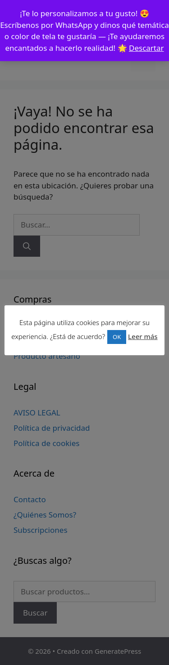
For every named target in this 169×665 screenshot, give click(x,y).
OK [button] (117, 337)
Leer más (143, 336)
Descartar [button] (146, 48)
